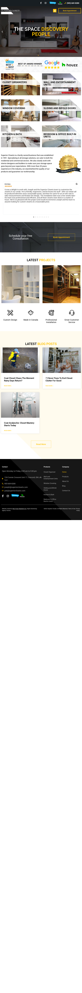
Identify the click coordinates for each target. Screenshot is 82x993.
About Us (65, 481)
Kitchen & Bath (49, 495)
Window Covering (50, 483)
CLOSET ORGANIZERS (15, 82)
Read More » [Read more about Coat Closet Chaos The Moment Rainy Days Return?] (8, 386)
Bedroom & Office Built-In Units (50, 500)
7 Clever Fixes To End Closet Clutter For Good (59, 379)
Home (64, 472)
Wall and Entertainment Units (51, 478)
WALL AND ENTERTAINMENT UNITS (60, 83)
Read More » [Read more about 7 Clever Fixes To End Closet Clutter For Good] (49, 386)
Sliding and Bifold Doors (50, 489)
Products (65, 477)
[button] (54, 10)
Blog (63, 486)
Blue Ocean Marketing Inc (19, 508)
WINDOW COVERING (14, 108)
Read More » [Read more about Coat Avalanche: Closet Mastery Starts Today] (8, 430)
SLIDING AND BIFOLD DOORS (60, 108)
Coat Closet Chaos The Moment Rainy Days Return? (19, 379)
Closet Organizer (49, 472)
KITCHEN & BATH (12, 134)
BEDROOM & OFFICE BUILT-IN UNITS (60, 135)
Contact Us (66, 491)
